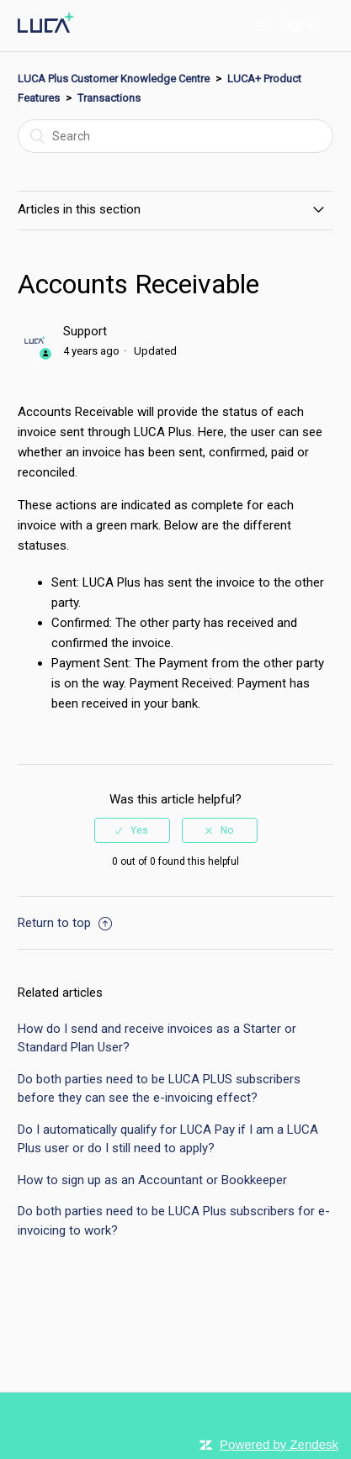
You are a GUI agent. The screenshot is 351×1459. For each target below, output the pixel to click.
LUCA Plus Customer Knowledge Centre (114, 78)
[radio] (132, 830)
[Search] (175, 136)
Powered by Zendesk (279, 1444)
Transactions (109, 98)
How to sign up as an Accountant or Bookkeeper (152, 1180)
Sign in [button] (298, 25)
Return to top (65, 922)
